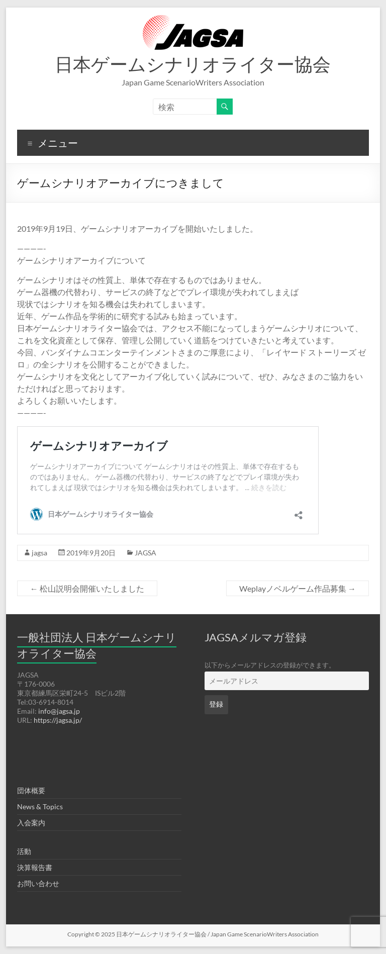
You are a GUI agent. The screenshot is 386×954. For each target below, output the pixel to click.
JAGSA (145, 552)
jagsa (39, 552)
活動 (24, 851)
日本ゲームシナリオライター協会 (193, 64)
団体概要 (31, 790)
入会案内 (31, 822)
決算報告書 (34, 867)
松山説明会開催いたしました (87, 588)
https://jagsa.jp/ (58, 720)
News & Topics (40, 806)
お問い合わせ (38, 883)
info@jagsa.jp (59, 711)
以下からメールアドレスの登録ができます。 (270, 665)
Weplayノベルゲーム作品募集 (297, 588)
